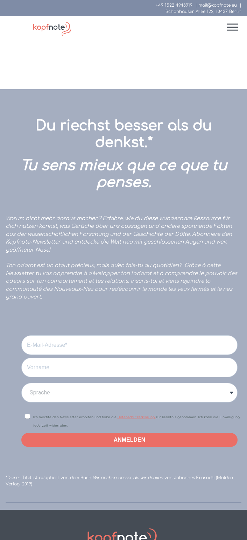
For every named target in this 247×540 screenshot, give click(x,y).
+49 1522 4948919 (174, 5)
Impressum (88, 509)
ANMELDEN (130, 389)
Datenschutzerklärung (137, 366)
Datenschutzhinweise (143, 509)
